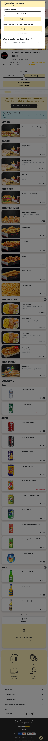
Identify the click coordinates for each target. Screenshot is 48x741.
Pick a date (23, 34)
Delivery (23, 19)
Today (22, 29)
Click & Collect (23, 14)
